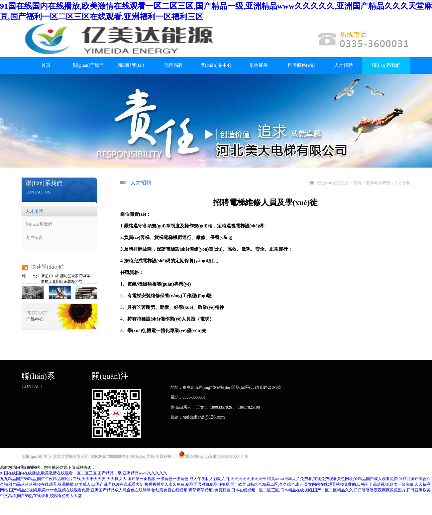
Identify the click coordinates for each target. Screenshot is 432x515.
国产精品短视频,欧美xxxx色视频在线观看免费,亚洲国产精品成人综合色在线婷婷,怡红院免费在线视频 (98, 490)
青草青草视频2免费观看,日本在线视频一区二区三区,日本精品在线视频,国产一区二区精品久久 (270, 490)
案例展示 (258, 65)
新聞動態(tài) (131, 65)
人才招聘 (343, 65)
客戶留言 (34, 237)
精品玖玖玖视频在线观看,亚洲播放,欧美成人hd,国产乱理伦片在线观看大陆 (78, 484)
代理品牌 (173, 65)
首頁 (46, 65)
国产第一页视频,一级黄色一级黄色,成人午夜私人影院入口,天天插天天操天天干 (197, 478)
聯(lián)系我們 (386, 65)
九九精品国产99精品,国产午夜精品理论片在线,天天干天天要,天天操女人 (63, 478)
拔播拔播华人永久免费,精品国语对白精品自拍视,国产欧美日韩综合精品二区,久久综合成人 (224, 484)
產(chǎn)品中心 (216, 65)
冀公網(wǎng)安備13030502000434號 (217, 456)
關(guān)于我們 (88, 65)
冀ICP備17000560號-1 (109, 456)
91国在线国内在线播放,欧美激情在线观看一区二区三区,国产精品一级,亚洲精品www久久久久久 (83, 473)
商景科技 (163, 456)
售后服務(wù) (301, 65)
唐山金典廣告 (261, 456)
